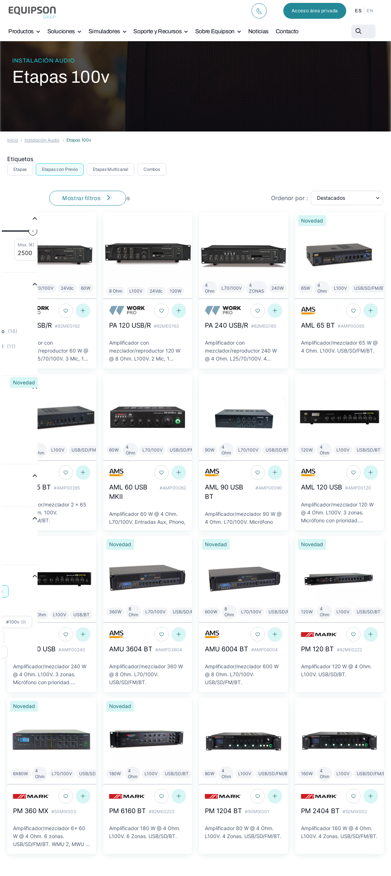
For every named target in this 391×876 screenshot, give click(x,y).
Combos (151, 169)
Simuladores (104, 31)
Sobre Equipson (215, 31)
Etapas (20, 169)
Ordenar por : (289, 198)
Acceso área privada (315, 10)
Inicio (12, 140)
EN (370, 10)
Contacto (287, 31)
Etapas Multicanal (110, 169)
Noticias (258, 31)
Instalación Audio (43, 60)
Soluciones (61, 31)
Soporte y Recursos (157, 31)
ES (358, 10)
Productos (21, 31)
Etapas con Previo (60, 169)
